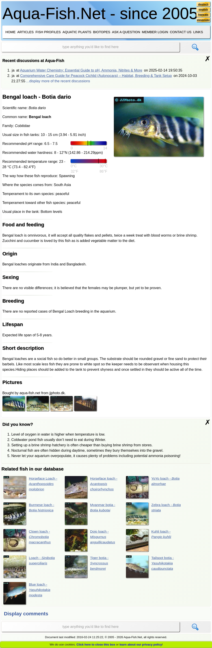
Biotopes (101, 32)
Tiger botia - (87, 567)
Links (198, 32)
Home (10, 32)
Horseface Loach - (30, 487)
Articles (25, 32)
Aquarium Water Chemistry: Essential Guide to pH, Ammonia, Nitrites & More (81, 70)
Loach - (29, 567)
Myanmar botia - (90, 513)
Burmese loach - (29, 513)
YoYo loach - (153, 487)
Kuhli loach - (149, 540)
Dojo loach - (90, 540)
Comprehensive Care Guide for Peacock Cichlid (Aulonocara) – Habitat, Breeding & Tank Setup (96, 76)
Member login (155, 32)
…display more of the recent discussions (58, 81)
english (203, 9)
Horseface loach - (91, 487)
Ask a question (126, 32)
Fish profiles (48, 32)
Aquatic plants (77, 32)
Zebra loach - (154, 513)
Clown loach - (27, 540)
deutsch (203, 4)
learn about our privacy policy (140, 644)
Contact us (180, 32)
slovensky (203, 20)
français (203, 15)
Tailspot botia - (150, 567)
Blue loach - (27, 593)
